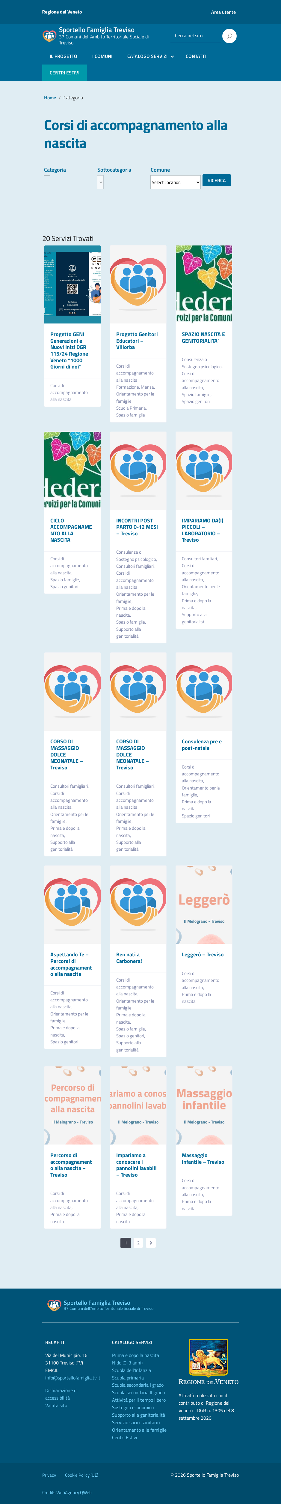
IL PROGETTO (63, 56)
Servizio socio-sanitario (136, 1422)
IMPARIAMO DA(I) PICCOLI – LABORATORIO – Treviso (202, 530)
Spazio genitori (196, 401)
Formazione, (128, 387)
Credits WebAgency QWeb (67, 1492)
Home (50, 97)
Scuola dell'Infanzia (131, 1370)
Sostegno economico (133, 1407)
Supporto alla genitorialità (128, 632)
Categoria (55, 170)
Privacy (49, 1475)
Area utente (223, 12)
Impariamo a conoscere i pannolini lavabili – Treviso (136, 1165)
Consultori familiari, (200, 558)
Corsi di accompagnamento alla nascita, (135, 373)
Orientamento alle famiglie (139, 1429)
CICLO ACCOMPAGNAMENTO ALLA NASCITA (71, 530)
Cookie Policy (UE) (81, 1475)
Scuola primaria (128, 1377)
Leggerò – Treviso (203, 954)
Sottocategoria (114, 170)
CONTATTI (196, 56)
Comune (160, 170)
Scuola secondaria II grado (138, 1392)
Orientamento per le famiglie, (135, 397)
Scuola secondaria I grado (138, 1384)
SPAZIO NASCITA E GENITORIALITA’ (203, 337)
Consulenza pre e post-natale (202, 744)
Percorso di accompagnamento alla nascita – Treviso (71, 1165)
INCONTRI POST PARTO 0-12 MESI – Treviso (137, 526)
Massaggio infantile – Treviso (203, 1158)
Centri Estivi (124, 1437)
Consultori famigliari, (135, 566)
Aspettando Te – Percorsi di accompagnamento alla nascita (71, 964)
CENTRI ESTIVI (64, 72)
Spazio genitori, (131, 1035)
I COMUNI (102, 56)
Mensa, (148, 387)
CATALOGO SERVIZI (147, 56)
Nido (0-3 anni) (127, 1362)
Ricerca (217, 180)
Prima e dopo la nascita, (131, 611)
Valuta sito (56, 1405)
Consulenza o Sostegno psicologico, (202, 363)
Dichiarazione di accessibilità (61, 1394)
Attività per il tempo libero (139, 1399)
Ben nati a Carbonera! (129, 957)
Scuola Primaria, (132, 408)
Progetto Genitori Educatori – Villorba (137, 340)
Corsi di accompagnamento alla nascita (69, 392)
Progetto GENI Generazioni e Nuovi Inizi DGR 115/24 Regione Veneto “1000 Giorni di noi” (69, 350)
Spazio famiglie (130, 414)
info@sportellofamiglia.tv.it (72, 1377)
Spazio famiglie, (197, 394)
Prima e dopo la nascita (196, 998)
